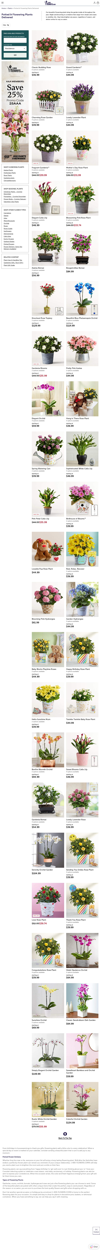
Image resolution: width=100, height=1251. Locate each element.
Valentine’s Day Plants (11, 202)
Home (4, 8)
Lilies (5, 218)
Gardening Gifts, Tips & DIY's (13, 262)
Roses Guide (8, 228)
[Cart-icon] (98, 3)
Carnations (7, 213)
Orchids (6, 223)
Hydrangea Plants (10, 173)
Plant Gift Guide (9, 265)
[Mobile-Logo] (50, 3)
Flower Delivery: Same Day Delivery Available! (13, 248)
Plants (10, 8)
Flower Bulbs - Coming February (15, 199)
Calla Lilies (7, 236)
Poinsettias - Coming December (15, 196)
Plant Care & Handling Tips (13, 260)
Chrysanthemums (10, 180)
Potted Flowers (9, 244)
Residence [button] (9, 48)
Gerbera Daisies (9, 241)
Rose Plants (8, 175)
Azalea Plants (8, 170)
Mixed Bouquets (9, 221)
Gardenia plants (9, 178)
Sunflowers (7, 231)
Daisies (6, 215)
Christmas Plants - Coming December (13, 193)
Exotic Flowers (9, 239)
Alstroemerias (8, 234)
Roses (6, 226)
